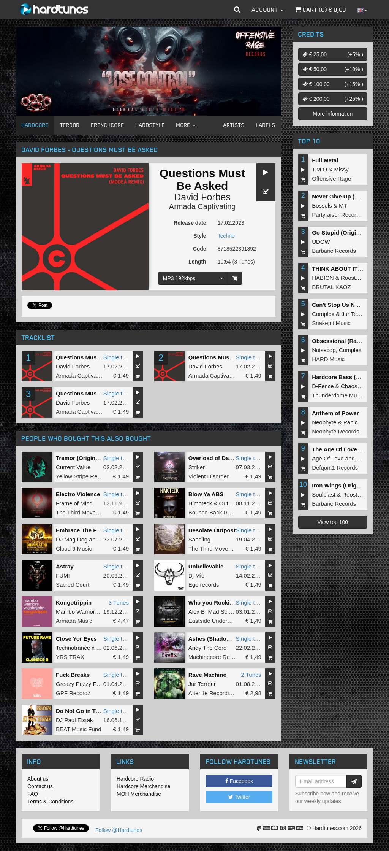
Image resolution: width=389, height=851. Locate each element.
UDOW (321, 241)
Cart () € (320, 9)
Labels (265, 125)
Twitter (239, 797)
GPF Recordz (73, 693)
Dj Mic (196, 575)
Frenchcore (107, 125)
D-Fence (323, 386)
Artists (234, 125)
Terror (70, 125)
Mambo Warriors (77, 611)
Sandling (199, 539)
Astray (65, 566)
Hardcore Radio (135, 779)
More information (333, 114)
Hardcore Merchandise (144, 786)
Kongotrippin (74, 602)
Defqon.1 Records (335, 467)
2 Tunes (251, 675)
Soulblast (323, 494)
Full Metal (325, 160)
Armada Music (74, 621)
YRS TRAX (70, 657)
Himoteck (200, 503)
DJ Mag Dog (71, 539)
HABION (323, 278)
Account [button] (267, 9)
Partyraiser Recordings (341, 214)
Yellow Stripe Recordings (87, 476)
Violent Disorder (208, 476)
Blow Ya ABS (206, 494)
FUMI (63, 575)
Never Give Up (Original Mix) (350, 196)
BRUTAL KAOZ (331, 287)
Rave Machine (207, 675)
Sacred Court (72, 584)
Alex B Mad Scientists (216, 611)
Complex (323, 314)
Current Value (73, 467)
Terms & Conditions (50, 802)
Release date (190, 223)
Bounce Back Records (216, 512)
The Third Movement (82, 512)
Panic (350, 422)
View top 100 (332, 522)
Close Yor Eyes (76, 638)
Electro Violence (78, 494)
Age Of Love (327, 458)
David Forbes (202, 197)
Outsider (230, 503)
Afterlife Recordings (213, 693)
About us (37, 779)
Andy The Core (207, 648)
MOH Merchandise (139, 794)
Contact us (40, 786)
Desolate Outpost (212, 530)
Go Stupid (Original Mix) (344, 232)
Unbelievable (206, 566)
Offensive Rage (331, 178)
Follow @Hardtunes (118, 830)
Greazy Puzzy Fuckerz (84, 684)
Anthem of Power (335, 413)
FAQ (32, 794)
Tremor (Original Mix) (84, 458)
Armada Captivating (202, 206)
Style (199, 236)
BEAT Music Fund (78, 729)
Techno (226, 236)
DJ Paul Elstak (74, 720)
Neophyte (324, 422)
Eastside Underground (216, 621)
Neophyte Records (335, 431)
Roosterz (352, 278)
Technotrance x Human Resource (98, 648)
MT (343, 205)
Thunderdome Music (338, 395)
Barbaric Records (334, 251)
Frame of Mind (74, 503)
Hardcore (35, 125)
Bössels (322, 205)
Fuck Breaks (73, 675)
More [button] (186, 125)
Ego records (203, 584)
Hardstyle (150, 125)
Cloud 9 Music (74, 548)
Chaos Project (358, 386)
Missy (341, 169)
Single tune (117, 357)
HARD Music (328, 359)
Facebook (239, 781)
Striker (196, 467)
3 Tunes (119, 602)
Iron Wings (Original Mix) (345, 485)
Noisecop (324, 350)
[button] (237, 9)
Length (197, 262)
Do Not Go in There (82, 711)
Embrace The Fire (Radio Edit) (96, 530)
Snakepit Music (331, 323)
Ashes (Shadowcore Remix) (226, 638)
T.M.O (319, 169)
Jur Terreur (202, 684)
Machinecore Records (216, 657)
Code (199, 249)
